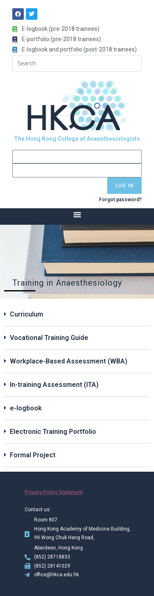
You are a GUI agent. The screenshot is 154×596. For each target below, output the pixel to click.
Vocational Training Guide (49, 338)
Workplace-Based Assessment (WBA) (68, 361)
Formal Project (32, 455)
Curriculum (26, 314)
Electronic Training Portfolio (53, 431)
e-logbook (26, 408)
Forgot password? (120, 200)
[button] (77, 214)
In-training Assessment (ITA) (54, 385)
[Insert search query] (77, 63)
